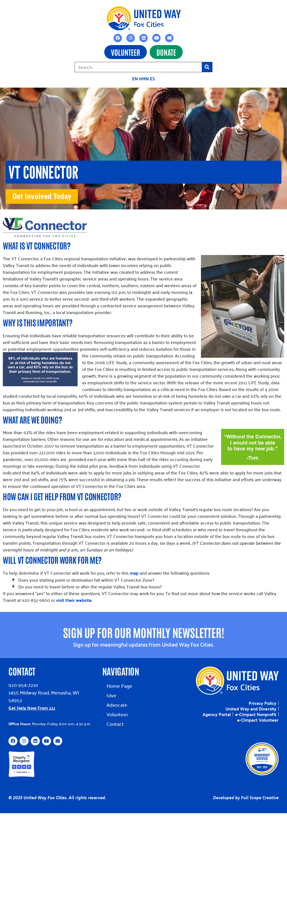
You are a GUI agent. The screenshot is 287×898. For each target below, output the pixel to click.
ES (152, 78)
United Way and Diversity (250, 706)
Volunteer (117, 711)
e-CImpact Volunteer (258, 717)
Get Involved (174, 25)
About (215, 25)
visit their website (74, 597)
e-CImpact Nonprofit (255, 711)
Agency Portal (217, 711)
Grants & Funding (82, 25)
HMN (144, 78)
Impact (35, 25)
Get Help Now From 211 (31, 705)
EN (135, 78)
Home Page (119, 682)
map (134, 570)
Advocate (117, 702)
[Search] (207, 67)
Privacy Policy (262, 700)
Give (111, 692)
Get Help (130, 25)
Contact (250, 25)
